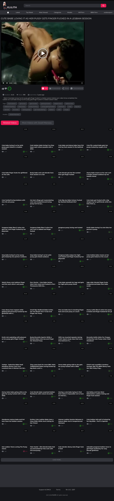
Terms (58, 489)
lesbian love (69, 103)
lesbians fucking (10, 106)
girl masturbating (40, 109)
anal (70, 106)
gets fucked (33, 103)
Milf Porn (81, 12)
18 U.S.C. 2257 (70, 489)
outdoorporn (108, 12)
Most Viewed (43, 12)
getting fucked (45, 103)
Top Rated (29, 12)
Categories (57, 12)
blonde (7, 109)
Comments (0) (78, 88)
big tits (77, 106)
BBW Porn (94, 12)
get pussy (23, 103)
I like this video (3, 88)
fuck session (12, 103)
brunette (16, 109)
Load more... (57, 460)
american (61, 106)
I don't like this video (6, 88)
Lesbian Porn (8, 12)
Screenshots (56, 88)
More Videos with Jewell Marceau (37, 123)
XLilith (54, 495)
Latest (18, 12)
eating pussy (26, 109)
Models (69, 12)
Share (67, 88)
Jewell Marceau (14, 114)
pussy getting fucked (48, 106)
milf (59, 109)
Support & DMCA (45, 489)
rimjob (66, 109)
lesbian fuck (58, 103)
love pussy (22, 106)
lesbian (51, 109)
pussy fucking (33, 106)
